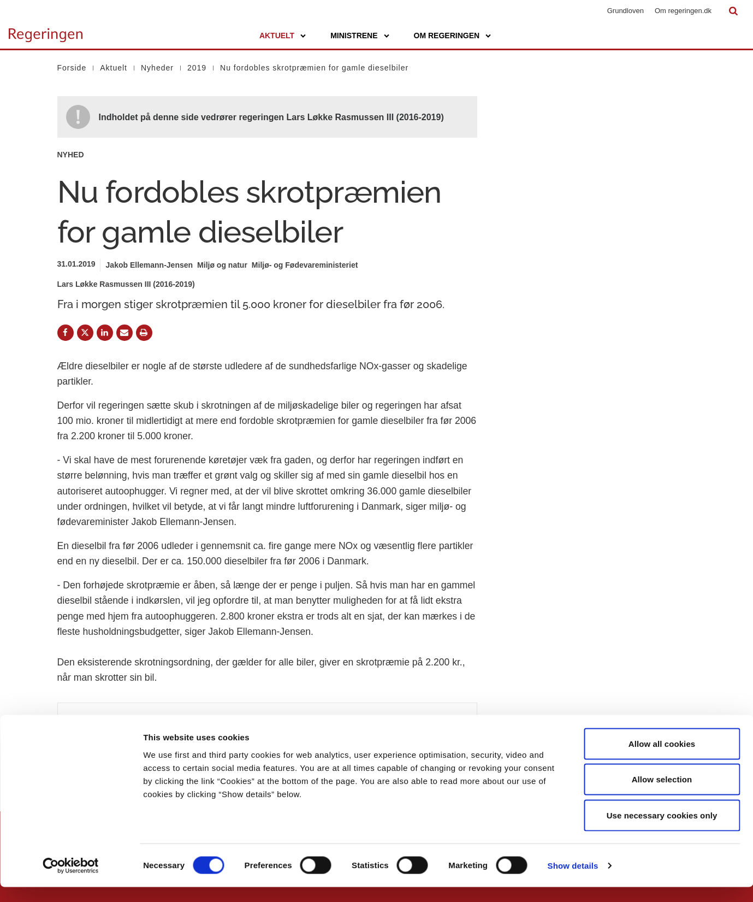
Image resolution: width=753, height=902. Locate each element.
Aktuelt (276, 35)
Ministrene (353, 35)
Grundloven (625, 11)
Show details (573, 880)
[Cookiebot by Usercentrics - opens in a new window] (70, 880)
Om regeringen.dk (683, 11)
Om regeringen (447, 35)
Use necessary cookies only (662, 830)
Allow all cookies (662, 758)
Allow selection (662, 794)
